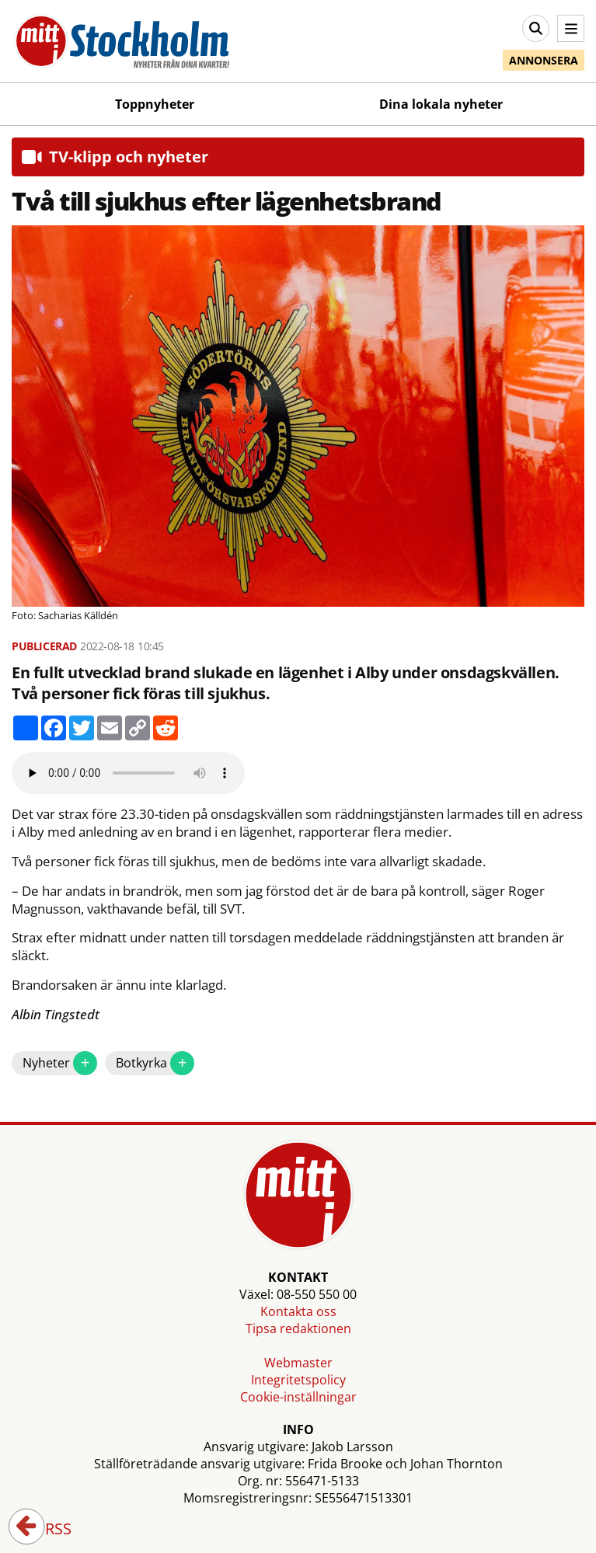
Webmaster (298, 1362)
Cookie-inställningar (298, 1396)
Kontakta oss (298, 1311)
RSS (47, 1529)
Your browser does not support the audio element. (128, 773)
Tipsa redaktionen (298, 1328)
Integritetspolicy (298, 1379)
